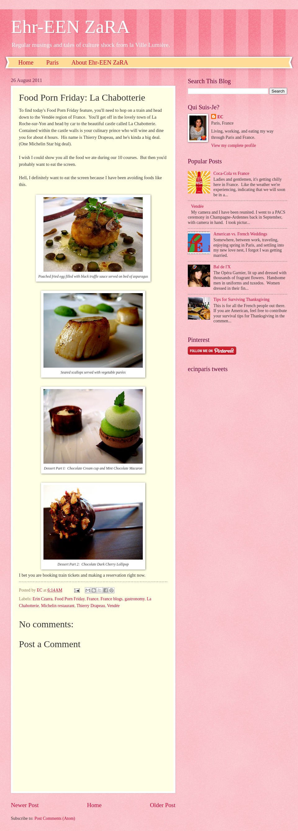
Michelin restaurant (57, 605)
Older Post (162, 805)
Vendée (113, 605)
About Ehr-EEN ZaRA (99, 62)
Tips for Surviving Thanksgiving (242, 299)
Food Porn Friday (69, 599)
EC (220, 117)
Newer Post (25, 805)
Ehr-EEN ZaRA (70, 26)
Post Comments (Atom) (54, 818)
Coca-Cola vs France (232, 173)
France (92, 599)
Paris (52, 62)
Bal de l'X (222, 267)
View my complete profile (233, 145)
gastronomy (135, 599)
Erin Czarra (42, 599)
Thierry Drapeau (91, 605)
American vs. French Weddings (240, 234)
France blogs (112, 599)
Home (26, 62)
